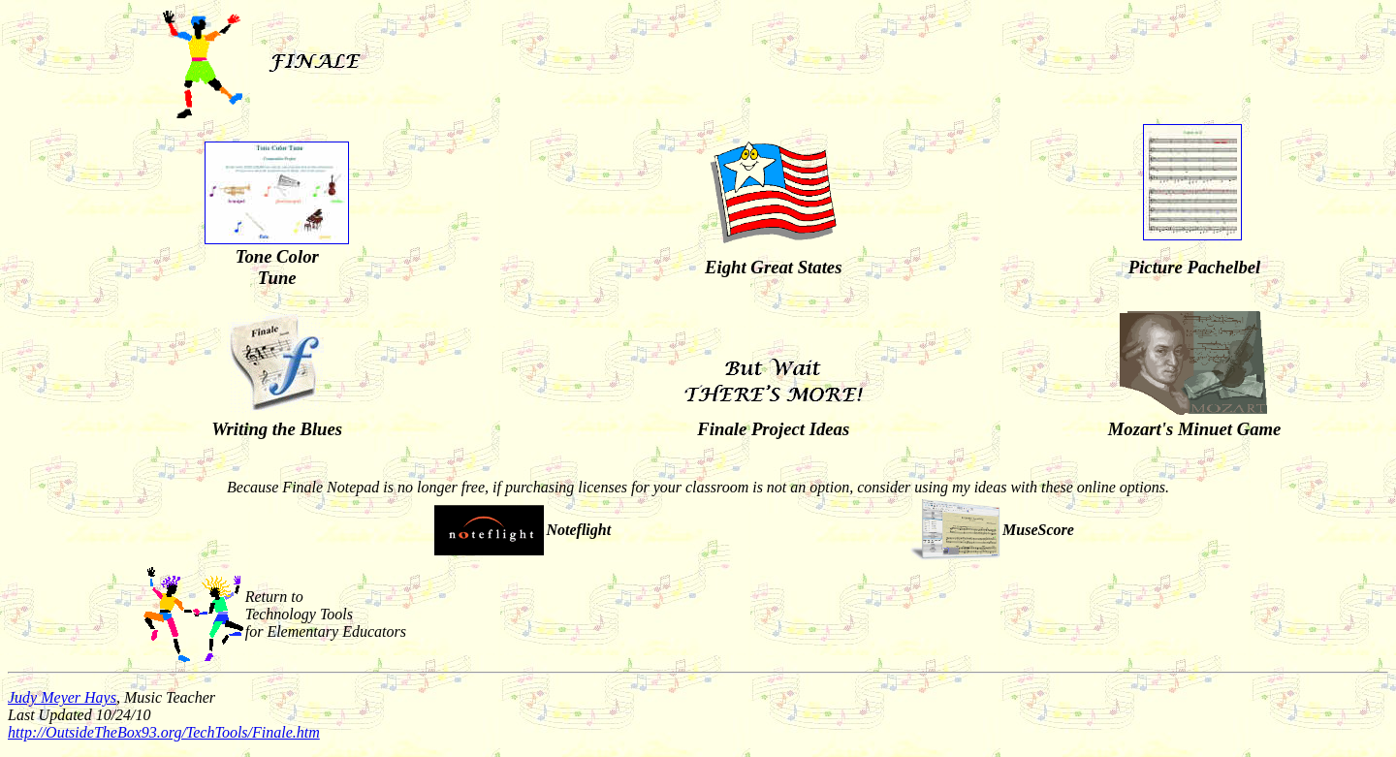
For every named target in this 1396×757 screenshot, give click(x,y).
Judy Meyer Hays (62, 697)
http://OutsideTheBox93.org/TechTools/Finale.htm (164, 732)
